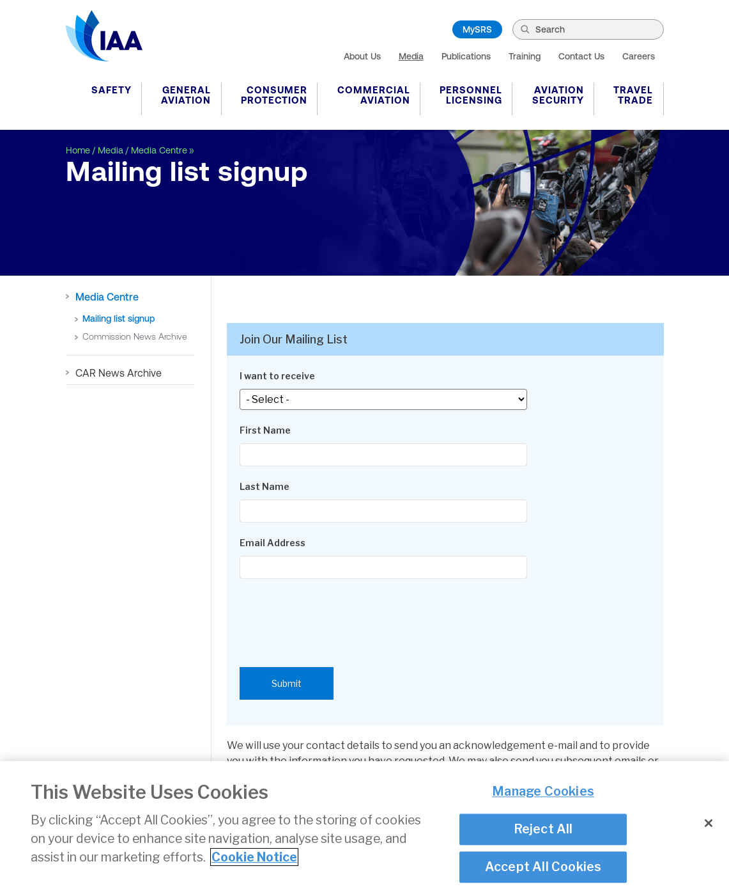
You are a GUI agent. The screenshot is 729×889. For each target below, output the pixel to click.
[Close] (708, 826)
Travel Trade (633, 95)
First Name (265, 430)
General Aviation (186, 95)
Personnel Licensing (471, 95)
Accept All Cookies (543, 869)
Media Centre (159, 150)
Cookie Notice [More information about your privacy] (254, 859)
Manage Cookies (543, 793)
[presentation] (337, 616)
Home (78, 150)
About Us (362, 56)
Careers (638, 56)
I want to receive (277, 375)
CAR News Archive (118, 373)
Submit (287, 683)
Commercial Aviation (373, 95)
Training (525, 56)
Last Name (264, 486)
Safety (111, 89)
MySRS (477, 29)
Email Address (272, 542)
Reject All (543, 831)
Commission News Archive (134, 336)
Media (411, 56)
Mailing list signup (118, 318)
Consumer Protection (274, 95)
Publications (466, 56)
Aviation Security (558, 95)
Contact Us (581, 56)
